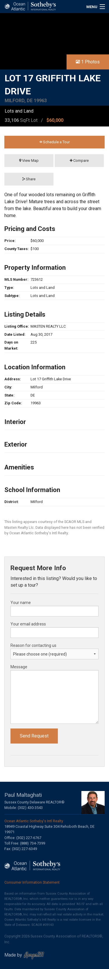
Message (18, 667)
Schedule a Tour (55, 142)
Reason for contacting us (33, 645)
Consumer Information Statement (32, 882)
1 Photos (88, 62)
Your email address (28, 624)
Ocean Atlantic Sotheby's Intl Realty (33, 821)
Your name (20, 602)
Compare (79, 160)
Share (28, 179)
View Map (29, 160)
